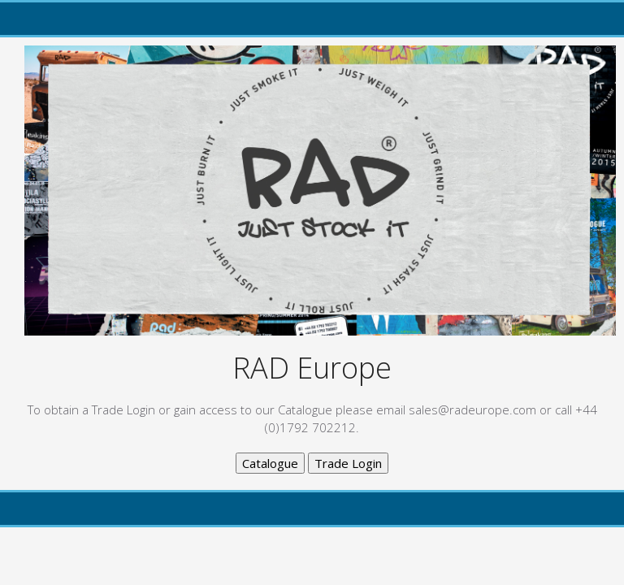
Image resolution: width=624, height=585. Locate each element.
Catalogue (270, 463)
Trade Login (348, 463)
